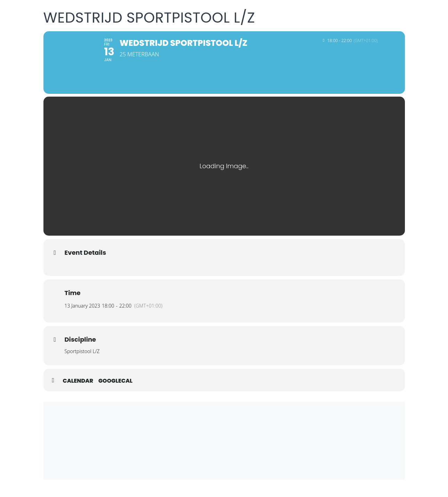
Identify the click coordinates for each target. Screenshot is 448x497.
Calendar (78, 380)
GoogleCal (115, 380)
